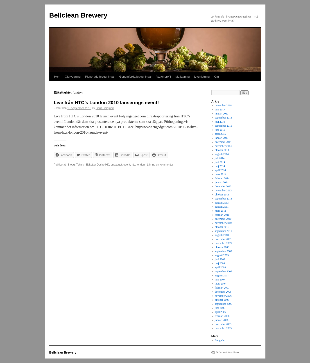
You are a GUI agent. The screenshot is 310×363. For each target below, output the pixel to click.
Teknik (80, 164)
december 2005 (223, 324)
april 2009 (220, 267)
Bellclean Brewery (78, 15)
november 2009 (223, 243)
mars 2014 (220, 174)
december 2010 (223, 218)
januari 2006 (221, 320)
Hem (57, 76)
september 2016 (223, 117)
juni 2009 (220, 259)
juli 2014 (219, 158)
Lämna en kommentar (160, 164)
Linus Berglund (105, 108)
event (126, 164)
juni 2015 (220, 129)
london (141, 164)
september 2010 (223, 231)
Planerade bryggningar (100, 76)
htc (133, 164)
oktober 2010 (222, 227)
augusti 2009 (222, 255)
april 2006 (220, 312)
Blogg (71, 164)
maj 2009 (220, 263)
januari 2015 (221, 137)
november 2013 (223, 190)
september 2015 (223, 125)
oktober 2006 (222, 299)
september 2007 (223, 271)
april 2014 (220, 170)
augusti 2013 (222, 202)
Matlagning (182, 76)
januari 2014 (221, 182)
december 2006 (223, 291)
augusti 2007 (222, 275)
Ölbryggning (73, 76)
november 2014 (223, 146)
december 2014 (223, 141)
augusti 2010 (222, 235)
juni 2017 (220, 109)
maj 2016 (220, 121)
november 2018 (223, 105)
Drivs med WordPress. (228, 352)
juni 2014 (220, 162)
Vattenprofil (163, 76)
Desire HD (103, 164)
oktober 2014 (222, 150)
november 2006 (223, 295)
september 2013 (223, 198)
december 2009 (223, 239)
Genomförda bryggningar (135, 76)
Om (216, 76)
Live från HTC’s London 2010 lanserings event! (106, 102)
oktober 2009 (222, 247)
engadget (116, 164)
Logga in (219, 340)
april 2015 (220, 133)
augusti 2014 (222, 154)
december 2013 (223, 186)
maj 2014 (220, 166)
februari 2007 (222, 287)
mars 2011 (220, 210)
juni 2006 (220, 307)
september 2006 (223, 303)
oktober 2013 (222, 194)
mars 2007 (220, 283)
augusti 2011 (222, 206)
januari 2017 (221, 113)
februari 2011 (222, 214)
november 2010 (223, 222)
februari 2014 (222, 178)
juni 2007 (220, 279)
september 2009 (223, 251)
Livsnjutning (202, 76)
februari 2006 (222, 316)
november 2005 (223, 328)
